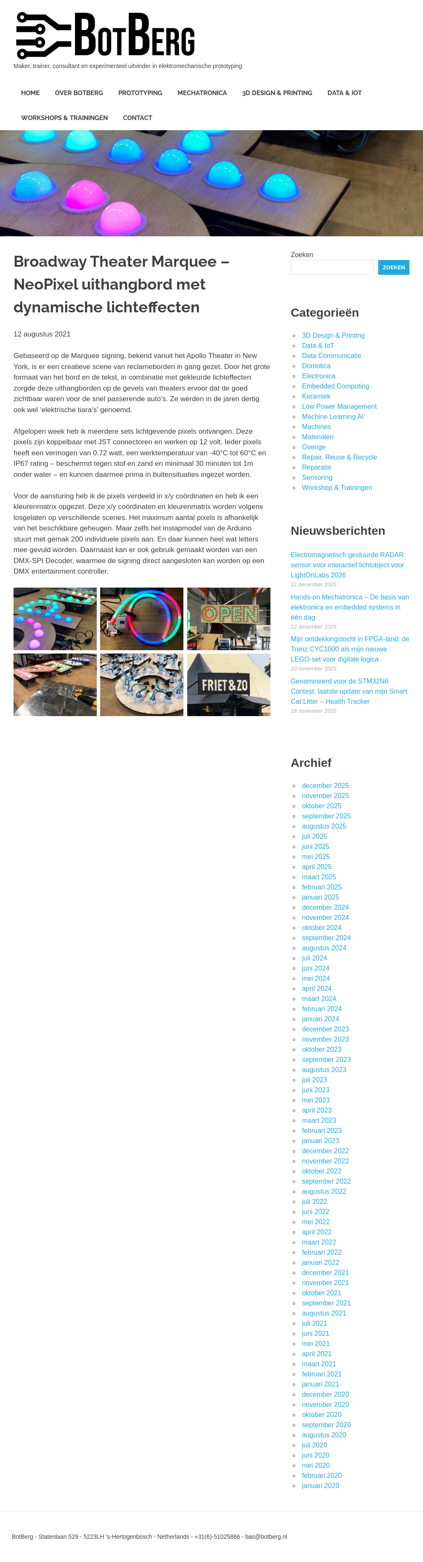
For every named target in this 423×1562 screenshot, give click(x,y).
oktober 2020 (321, 1414)
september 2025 (326, 816)
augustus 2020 (324, 1435)
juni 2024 (316, 968)
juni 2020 (316, 1455)
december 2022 (325, 1150)
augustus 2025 (324, 826)
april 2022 (317, 1232)
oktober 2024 (321, 927)
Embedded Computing (335, 386)
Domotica (316, 365)
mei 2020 (316, 1465)
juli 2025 (314, 836)
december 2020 (325, 1394)
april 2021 (317, 1353)
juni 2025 (316, 846)
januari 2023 (320, 1140)
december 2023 (325, 1029)
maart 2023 (319, 1120)
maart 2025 (319, 877)
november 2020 (325, 1404)
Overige (314, 447)
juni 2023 (316, 1090)
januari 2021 (320, 1384)
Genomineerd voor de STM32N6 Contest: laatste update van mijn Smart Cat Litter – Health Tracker (349, 691)
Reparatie (316, 467)
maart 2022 (319, 1242)
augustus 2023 (324, 1069)
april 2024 (317, 988)
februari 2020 (322, 1475)
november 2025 (325, 795)
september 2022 (326, 1181)
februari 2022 (322, 1252)
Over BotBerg (79, 93)
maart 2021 (319, 1364)
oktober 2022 (321, 1171)
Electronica (319, 376)
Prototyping (140, 93)
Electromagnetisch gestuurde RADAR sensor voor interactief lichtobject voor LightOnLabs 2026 (347, 565)
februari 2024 (322, 1008)
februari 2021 (322, 1374)
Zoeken (302, 254)
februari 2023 (322, 1130)
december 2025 (325, 785)
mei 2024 (316, 978)
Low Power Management (339, 406)
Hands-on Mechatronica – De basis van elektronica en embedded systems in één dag (350, 607)
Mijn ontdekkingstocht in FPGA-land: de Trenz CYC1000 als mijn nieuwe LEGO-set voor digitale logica (350, 649)
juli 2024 (314, 958)
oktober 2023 (321, 1049)
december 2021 (325, 1272)
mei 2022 (316, 1222)
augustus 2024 (324, 948)
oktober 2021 (321, 1293)
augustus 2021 (324, 1313)
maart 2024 (319, 998)
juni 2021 (316, 1333)
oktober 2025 (321, 806)
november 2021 (325, 1282)
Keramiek (316, 396)
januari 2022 (320, 1262)
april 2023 (317, 1110)
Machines (316, 426)
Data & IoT (344, 93)
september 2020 (326, 1424)
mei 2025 (316, 856)
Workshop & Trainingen (337, 487)
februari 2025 (322, 887)
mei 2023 (316, 1100)
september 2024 (326, 937)
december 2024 (325, 907)
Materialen (318, 436)
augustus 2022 (324, 1191)
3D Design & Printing (277, 93)
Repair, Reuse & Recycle (339, 457)
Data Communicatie (332, 355)
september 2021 (326, 1303)
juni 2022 (316, 1211)
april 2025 (317, 866)
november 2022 (325, 1161)
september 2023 (326, 1059)
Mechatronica (202, 93)
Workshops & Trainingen (64, 118)
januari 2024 (320, 1019)
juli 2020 (314, 1445)
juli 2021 (314, 1323)
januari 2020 (320, 1485)
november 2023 (325, 1039)
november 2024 (325, 917)
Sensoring (317, 477)
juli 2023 (314, 1079)
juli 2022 (314, 1201)
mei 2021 (316, 1343)
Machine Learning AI (333, 416)
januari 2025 (320, 897)
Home (30, 93)
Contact (137, 118)
